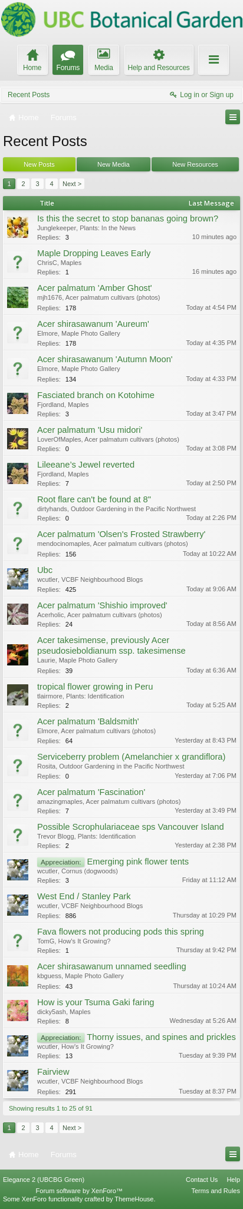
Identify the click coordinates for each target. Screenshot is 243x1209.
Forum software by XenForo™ (79, 1190)
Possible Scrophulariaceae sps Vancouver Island (130, 827)
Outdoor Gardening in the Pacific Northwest (133, 508)
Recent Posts (29, 95)
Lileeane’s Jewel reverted (85, 464)
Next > (72, 183)
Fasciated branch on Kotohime (96, 395)
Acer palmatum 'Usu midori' (89, 430)
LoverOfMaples (59, 439)
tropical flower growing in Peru (95, 686)
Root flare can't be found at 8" (94, 499)
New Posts (39, 164)
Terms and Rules (215, 1190)
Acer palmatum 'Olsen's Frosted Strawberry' (121, 534)
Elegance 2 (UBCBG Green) (43, 1179)
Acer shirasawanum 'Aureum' (93, 324)
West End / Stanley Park (84, 896)
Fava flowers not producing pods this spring (120, 931)
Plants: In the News (108, 227)
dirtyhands (52, 508)
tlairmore (50, 696)
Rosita (46, 766)
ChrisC (47, 262)
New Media (113, 164)
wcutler (47, 579)
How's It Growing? (84, 941)
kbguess (49, 975)
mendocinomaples (63, 543)
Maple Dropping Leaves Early (93, 253)
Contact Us (202, 1179)
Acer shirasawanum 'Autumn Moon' (105, 359)
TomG (45, 941)
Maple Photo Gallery (90, 333)
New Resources (195, 164)
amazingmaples (60, 801)
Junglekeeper (56, 227)
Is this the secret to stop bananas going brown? (127, 218)
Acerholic (50, 614)
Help (233, 1179)
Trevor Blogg (55, 836)
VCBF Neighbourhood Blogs (102, 579)
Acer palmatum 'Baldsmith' (88, 721)
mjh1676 (49, 297)
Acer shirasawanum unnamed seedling (111, 966)
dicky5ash (51, 1011)
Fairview (53, 1071)
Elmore (47, 333)
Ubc (44, 570)
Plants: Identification (95, 696)
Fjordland (50, 404)
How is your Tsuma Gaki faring (95, 1002)
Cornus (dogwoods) (89, 871)
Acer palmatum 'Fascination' (91, 792)
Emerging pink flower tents (138, 861)
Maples (71, 262)
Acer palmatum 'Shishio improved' (102, 605)
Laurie (46, 660)
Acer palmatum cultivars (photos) (112, 297)
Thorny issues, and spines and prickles (161, 1037)
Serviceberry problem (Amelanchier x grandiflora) (131, 756)
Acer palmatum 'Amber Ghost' (94, 288)
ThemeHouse (133, 1199)
